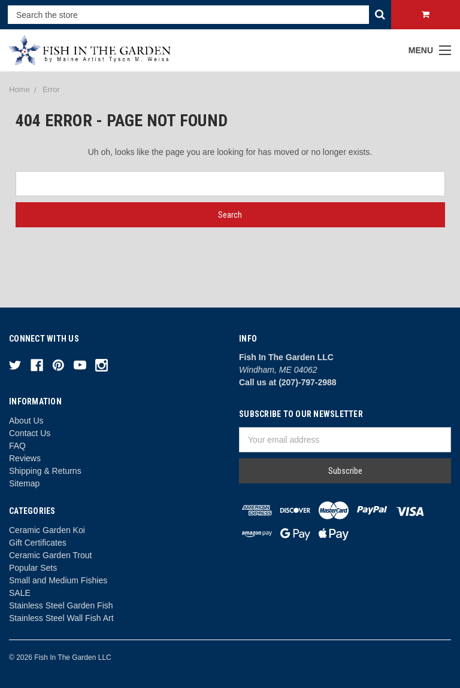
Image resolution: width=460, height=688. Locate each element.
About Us (26, 420)
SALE (20, 593)
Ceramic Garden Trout (50, 555)
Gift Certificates (37, 542)
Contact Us (29, 433)
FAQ (17, 445)
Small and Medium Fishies (58, 580)
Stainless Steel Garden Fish (61, 605)
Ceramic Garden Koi (47, 530)
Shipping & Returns (45, 471)
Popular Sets (33, 568)
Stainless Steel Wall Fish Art (61, 618)
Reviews (25, 458)
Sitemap (24, 483)
